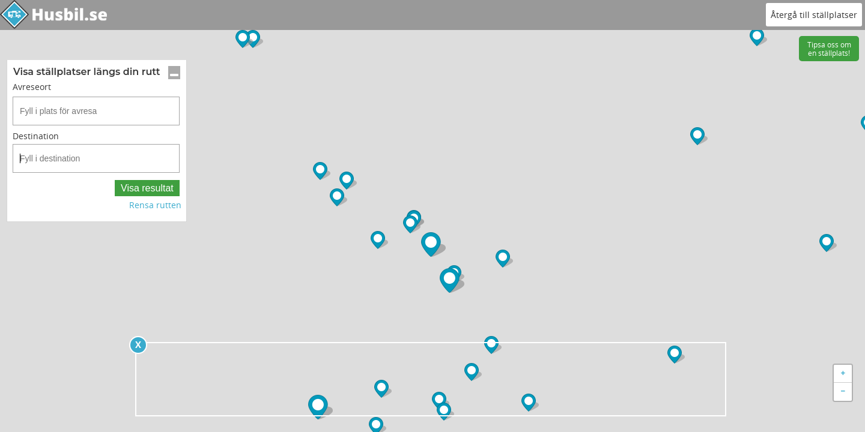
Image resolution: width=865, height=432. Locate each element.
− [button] (843, 391)
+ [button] (843, 373)
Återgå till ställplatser (814, 14)
